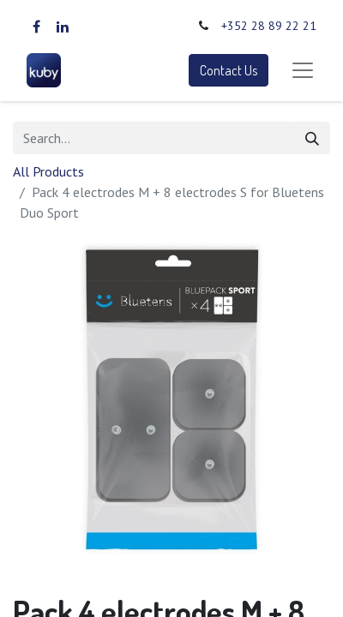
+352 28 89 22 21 (268, 25)
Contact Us (228, 70)
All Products (48, 171)
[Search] (312, 138)
